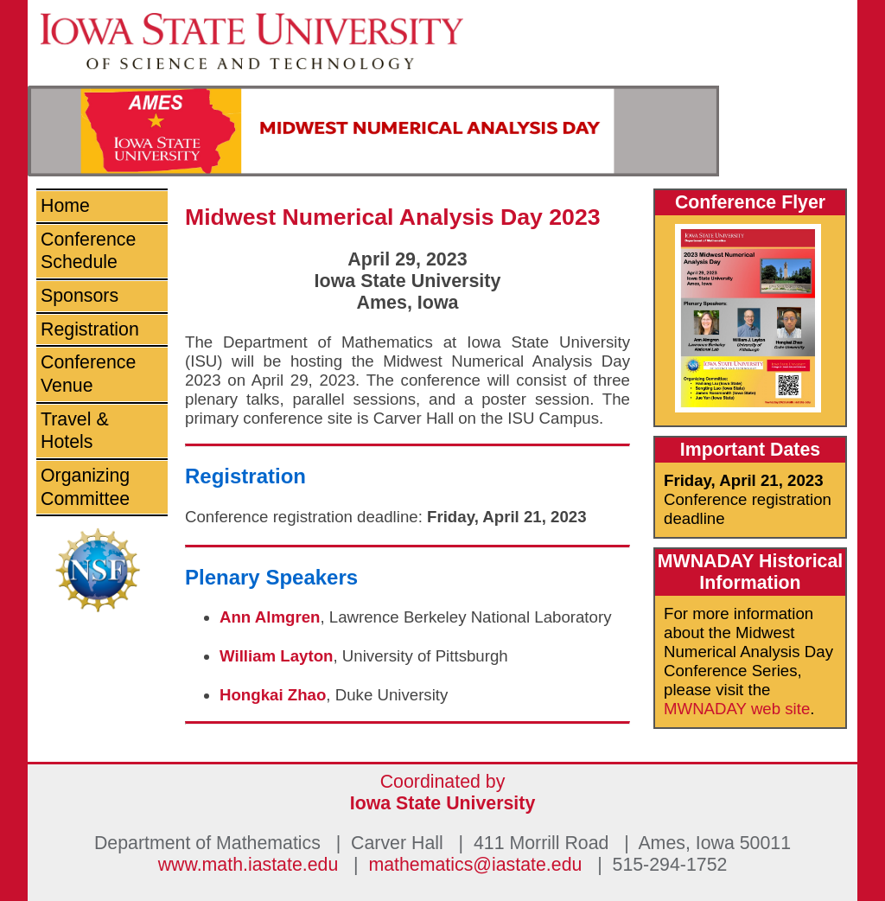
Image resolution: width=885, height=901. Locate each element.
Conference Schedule (88, 251)
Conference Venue (88, 374)
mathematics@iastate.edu (475, 864)
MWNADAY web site (737, 709)
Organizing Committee (85, 487)
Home (65, 205)
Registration (90, 329)
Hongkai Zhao (273, 695)
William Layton (276, 656)
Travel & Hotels (75, 431)
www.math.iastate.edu (248, 864)
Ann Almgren (270, 617)
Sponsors (79, 295)
